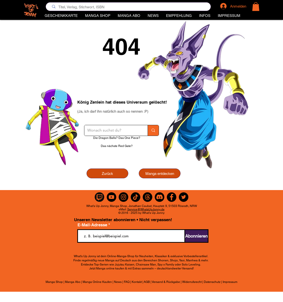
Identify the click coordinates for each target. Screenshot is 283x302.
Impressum (230, 282)
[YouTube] (111, 197)
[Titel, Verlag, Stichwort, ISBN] (129, 7)
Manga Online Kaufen (97, 282)
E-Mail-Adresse (92, 225)
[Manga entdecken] (159, 173)
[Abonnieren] (196, 236)
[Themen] (147, 197)
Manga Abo (72, 282)
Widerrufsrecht (192, 282)
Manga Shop (54, 282)
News (118, 282)
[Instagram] (123, 197)
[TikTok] (135, 197)
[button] (178, 15)
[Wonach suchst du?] (112, 130)
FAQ (126, 282)
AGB (147, 282)
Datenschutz (212, 282)
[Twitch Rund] (99, 197)
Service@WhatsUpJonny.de (146, 209)
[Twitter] (183, 197)
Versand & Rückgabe (166, 282)
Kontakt (137, 282)
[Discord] (159, 197)
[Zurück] (107, 173)
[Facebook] (171, 197)
